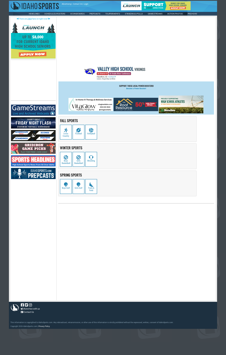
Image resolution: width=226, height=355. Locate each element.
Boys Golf (66, 188)
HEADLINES (34, 14)
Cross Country (66, 134)
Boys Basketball (66, 162)
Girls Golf (78, 188)
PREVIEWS (192, 14)
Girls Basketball (78, 162)
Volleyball (91, 133)
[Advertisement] (33, 80)
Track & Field (91, 189)
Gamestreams (155, 14)
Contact (112, 77)
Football (78, 133)
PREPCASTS (95, 14)
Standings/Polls (134, 14)
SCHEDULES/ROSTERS (54, 14)
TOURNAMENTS (112, 14)
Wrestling (91, 161)
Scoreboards (77, 14)
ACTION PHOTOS (175, 14)
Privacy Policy (44, 326)
